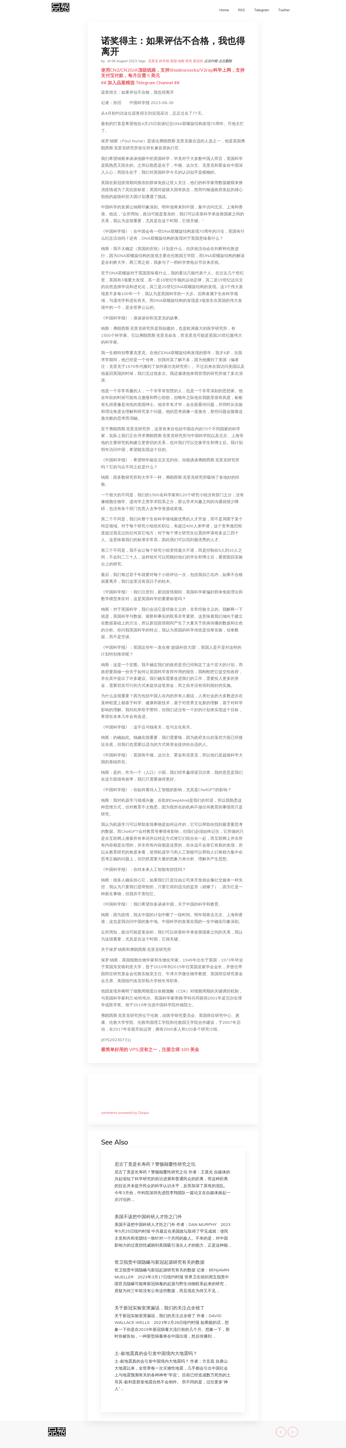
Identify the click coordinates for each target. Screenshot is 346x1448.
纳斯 (181, 61)
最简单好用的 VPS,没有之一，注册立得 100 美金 (150, 1049)
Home (224, 10)
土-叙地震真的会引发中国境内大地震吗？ (156, 1353)
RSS (241, 10)
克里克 (153, 61)
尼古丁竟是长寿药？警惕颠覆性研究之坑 (155, 1164)
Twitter (284, 10)
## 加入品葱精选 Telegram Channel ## (140, 82)
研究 (188, 61)
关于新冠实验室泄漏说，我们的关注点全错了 (159, 1308)
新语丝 (198, 61)
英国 (173, 61)
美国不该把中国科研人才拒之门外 (148, 1216)
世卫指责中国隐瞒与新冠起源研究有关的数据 (159, 1262)
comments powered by (125, 1113)
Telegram (261, 10)
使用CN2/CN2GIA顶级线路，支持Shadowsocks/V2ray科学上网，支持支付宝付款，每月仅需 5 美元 (173, 72)
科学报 (164, 61)
